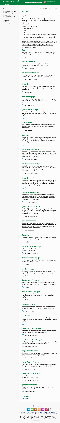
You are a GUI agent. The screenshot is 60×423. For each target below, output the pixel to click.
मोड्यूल (6, 4)
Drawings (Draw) (6, 15)
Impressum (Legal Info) (25, 412)
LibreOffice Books (39, 406)
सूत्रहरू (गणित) (5, 17)
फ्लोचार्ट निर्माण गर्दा (25, 398)
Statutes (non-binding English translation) (46, 412)
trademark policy (36, 420)
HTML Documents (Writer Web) (9, 11)
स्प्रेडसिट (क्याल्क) (6, 12)
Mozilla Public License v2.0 (49, 415)
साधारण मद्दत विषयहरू (6, 23)
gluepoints (28, 39)
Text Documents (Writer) (8, 10)
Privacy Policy (34, 412)
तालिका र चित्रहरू (6, 19)
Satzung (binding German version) (27, 413)
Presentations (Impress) (8, 13)
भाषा (17, 4)
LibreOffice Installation (7, 21)
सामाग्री (2, 8)
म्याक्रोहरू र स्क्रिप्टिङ (6, 20)
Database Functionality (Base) (9, 16)
